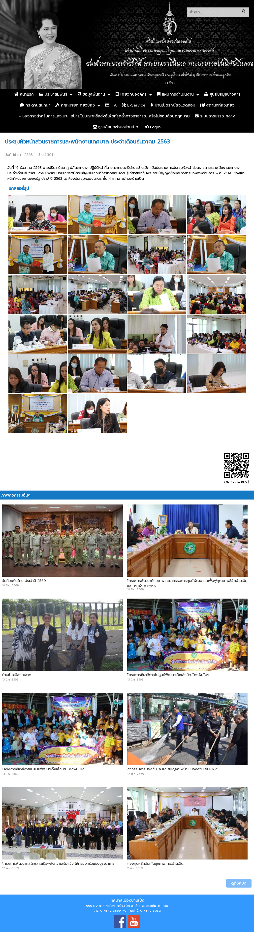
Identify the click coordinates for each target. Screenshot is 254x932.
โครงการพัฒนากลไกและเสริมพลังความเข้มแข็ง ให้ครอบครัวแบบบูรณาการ (58, 863)
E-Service (133, 105)
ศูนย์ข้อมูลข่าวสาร (222, 94)
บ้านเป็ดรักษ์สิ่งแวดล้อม (172, 105)
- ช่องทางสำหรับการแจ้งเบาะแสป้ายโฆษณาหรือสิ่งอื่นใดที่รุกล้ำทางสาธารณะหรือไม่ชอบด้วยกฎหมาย (104, 116)
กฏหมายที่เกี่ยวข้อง (75, 105)
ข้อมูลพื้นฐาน (91, 94)
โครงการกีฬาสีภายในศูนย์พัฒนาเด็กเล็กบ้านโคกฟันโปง (168, 675)
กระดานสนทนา (35, 105)
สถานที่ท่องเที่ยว (217, 105)
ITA (111, 105)
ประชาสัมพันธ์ (53, 94)
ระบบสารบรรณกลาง (215, 116)
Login (153, 127)
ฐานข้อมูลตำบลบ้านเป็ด (115, 127)
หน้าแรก (24, 94)
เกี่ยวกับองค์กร (131, 94)
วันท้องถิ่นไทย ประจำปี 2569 (24, 580)
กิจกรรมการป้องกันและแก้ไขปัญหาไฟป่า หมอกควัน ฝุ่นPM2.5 (173, 769)
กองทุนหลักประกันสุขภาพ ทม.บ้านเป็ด (155, 863)
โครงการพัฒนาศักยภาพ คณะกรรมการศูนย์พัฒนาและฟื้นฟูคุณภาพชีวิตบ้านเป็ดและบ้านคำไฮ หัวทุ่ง (187, 583)
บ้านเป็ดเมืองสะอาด (16, 675)
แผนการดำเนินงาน (175, 94)
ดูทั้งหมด (239, 883)
